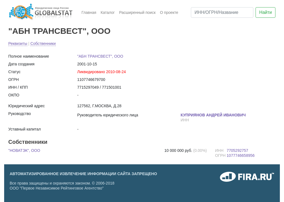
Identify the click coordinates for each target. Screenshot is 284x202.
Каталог (108, 12)
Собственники (43, 43)
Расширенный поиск (137, 12)
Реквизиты (17, 43)
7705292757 (237, 150)
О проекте (169, 12)
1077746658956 (240, 155)
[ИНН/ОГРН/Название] (222, 12)
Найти (265, 12)
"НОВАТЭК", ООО (24, 150)
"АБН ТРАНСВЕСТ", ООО (59, 30)
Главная (88, 12)
